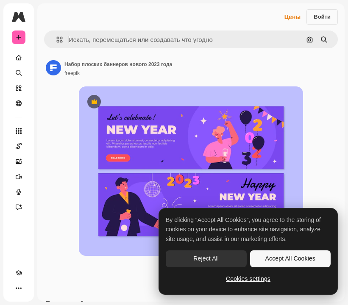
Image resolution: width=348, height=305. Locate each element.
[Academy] (18, 273)
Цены (292, 17)
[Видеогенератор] (18, 176)
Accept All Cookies (290, 258)
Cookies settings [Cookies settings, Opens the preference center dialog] (248, 278)
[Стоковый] (18, 88)
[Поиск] (18, 73)
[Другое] (18, 288)
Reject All (206, 258)
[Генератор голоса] (18, 192)
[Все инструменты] (18, 131)
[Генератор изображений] (18, 161)
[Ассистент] (18, 207)
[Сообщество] (18, 103)
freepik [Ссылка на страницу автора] (72, 73)
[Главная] (18, 57)
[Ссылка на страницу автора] (53, 67)
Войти (322, 17)
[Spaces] (18, 146)
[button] (56, 39)
